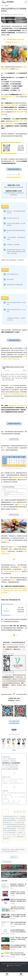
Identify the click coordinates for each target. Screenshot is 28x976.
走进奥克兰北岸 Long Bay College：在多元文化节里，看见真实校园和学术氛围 (18, 892)
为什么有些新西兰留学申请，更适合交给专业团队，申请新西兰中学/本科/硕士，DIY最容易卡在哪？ (18, 946)
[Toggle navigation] (25, 2)
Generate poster (6, 862)
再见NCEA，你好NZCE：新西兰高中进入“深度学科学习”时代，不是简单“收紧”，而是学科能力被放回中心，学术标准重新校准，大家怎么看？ (18, 885)
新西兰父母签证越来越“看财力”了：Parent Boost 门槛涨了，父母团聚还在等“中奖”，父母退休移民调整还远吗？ (18, 923)
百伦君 (2, 14)
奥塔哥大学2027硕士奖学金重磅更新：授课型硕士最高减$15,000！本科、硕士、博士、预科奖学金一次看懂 (18, 900)
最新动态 (15, 14)
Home (2, 5)
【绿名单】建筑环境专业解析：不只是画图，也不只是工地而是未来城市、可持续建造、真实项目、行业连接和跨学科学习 (18, 915)
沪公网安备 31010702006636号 (14, 965)
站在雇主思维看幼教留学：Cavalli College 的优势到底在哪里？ (18, 931)
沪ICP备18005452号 (22, 963)
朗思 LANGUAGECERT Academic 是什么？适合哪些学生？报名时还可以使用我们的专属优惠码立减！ (18, 954)
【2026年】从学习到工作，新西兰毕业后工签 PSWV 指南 (18, 908)
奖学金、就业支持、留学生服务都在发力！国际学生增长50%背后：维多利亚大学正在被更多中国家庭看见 (18, 938)
